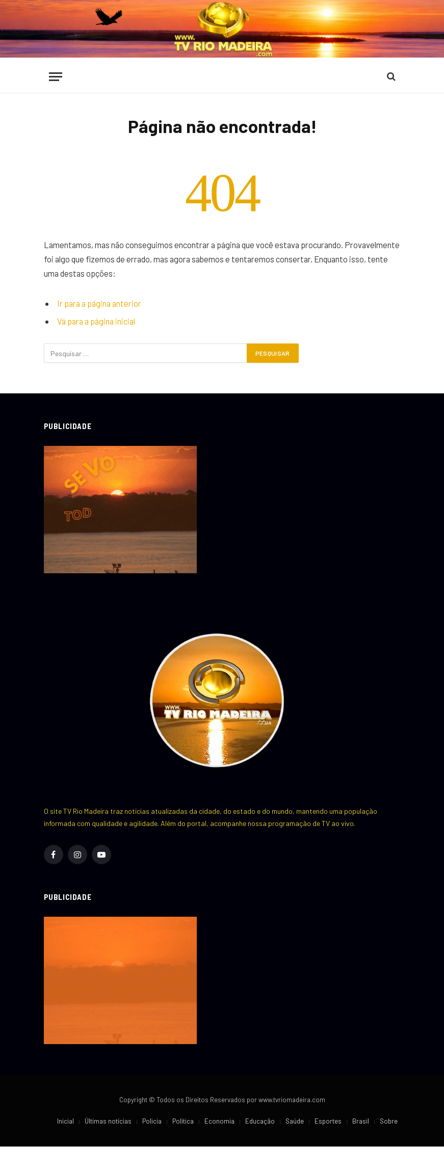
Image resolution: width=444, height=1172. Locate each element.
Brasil (360, 1121)
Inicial (65, 1121)
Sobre (389, 1121)
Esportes (328, 1121)
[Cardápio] (55, 76)
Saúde (294, 1121)
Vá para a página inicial (96, 321)
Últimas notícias (108, 1121)
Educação (260, 1121)
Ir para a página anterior (99, 303)
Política (183, 1121)
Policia (152, 1121)
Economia (219, 1121)
